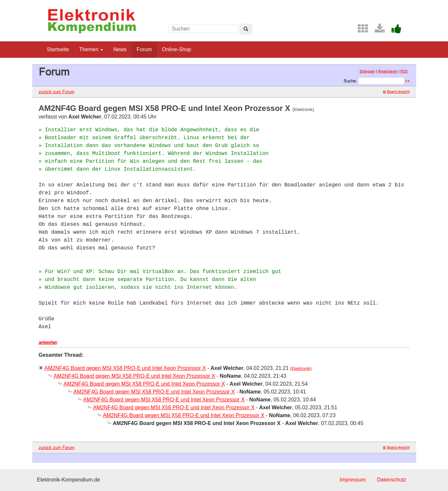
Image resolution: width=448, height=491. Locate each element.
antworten (48, 342)
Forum (144, 49)
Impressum (353, 479)
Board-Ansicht (396, 91)
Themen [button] (91, 49)
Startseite (58, 49)
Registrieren (387, 71)
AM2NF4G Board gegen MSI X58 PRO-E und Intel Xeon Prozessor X (125, 368)
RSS (404, 71)
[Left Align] (245, 29)
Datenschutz (391, 479)
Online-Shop (176, 49)
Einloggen (367, 71)
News (119, 49)
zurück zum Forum (57, 91)
